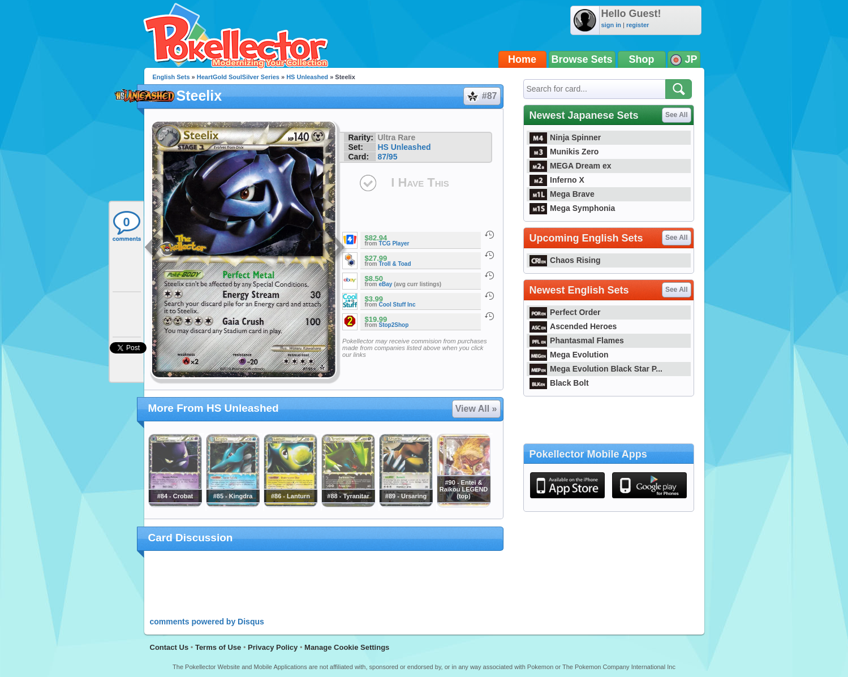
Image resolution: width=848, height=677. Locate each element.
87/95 (387, 156)
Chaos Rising (565, 260)
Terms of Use (218, 647)
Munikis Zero (564, 151)
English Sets (171, 77)
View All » (476, 408)
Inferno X (557, 179)
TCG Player (394, 243)
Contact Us (169, 647)
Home (522, 59)
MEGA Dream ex (571, 165)
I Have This (420, 182)
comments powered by (207, 621)
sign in (611, 24)
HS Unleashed (307, 77)
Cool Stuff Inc (397, 304)
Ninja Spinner (565, 137)
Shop (642, 59)
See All (676, 115)
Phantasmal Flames (577, 340)
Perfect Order (565, 312)
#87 (481, 96)
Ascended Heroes (573, 326)
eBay (386, 284)
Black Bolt (559, 382)
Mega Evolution (569, 354)
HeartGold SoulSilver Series (238, 77)
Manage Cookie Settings (346, 647)
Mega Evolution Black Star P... (596, 368)
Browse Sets (582, 59)
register (637, 24)
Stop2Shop (394, 325)
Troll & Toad (395, 264)
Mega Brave (562, 194)
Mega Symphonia (572, 208)
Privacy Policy (273, 647)
